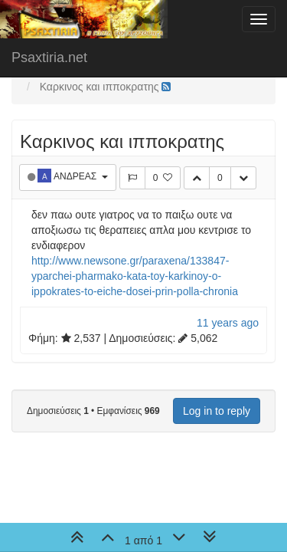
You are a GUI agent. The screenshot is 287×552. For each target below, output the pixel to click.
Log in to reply (216, 411)
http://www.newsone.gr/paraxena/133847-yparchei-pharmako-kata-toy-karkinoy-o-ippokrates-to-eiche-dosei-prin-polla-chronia (134, 276)
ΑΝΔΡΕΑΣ (76, 176)
